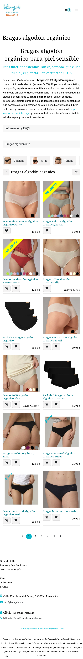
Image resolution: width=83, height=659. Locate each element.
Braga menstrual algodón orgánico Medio (19, 513)
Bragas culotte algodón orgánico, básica (57, 223)
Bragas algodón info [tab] (18, 144)
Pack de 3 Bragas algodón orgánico (18, 338)
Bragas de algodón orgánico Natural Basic (20, 281)
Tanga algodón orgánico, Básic (18, 454)
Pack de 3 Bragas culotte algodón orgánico (58, 397)
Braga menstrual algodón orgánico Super (59, 454)
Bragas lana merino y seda (59, 511)
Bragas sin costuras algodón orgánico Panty (20, 223)
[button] (7, 230)
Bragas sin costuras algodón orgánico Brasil (60, 338)
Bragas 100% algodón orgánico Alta (16, 397)
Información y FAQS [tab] (18, 128)
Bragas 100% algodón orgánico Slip (56, 281)
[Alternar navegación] (76, 10)
